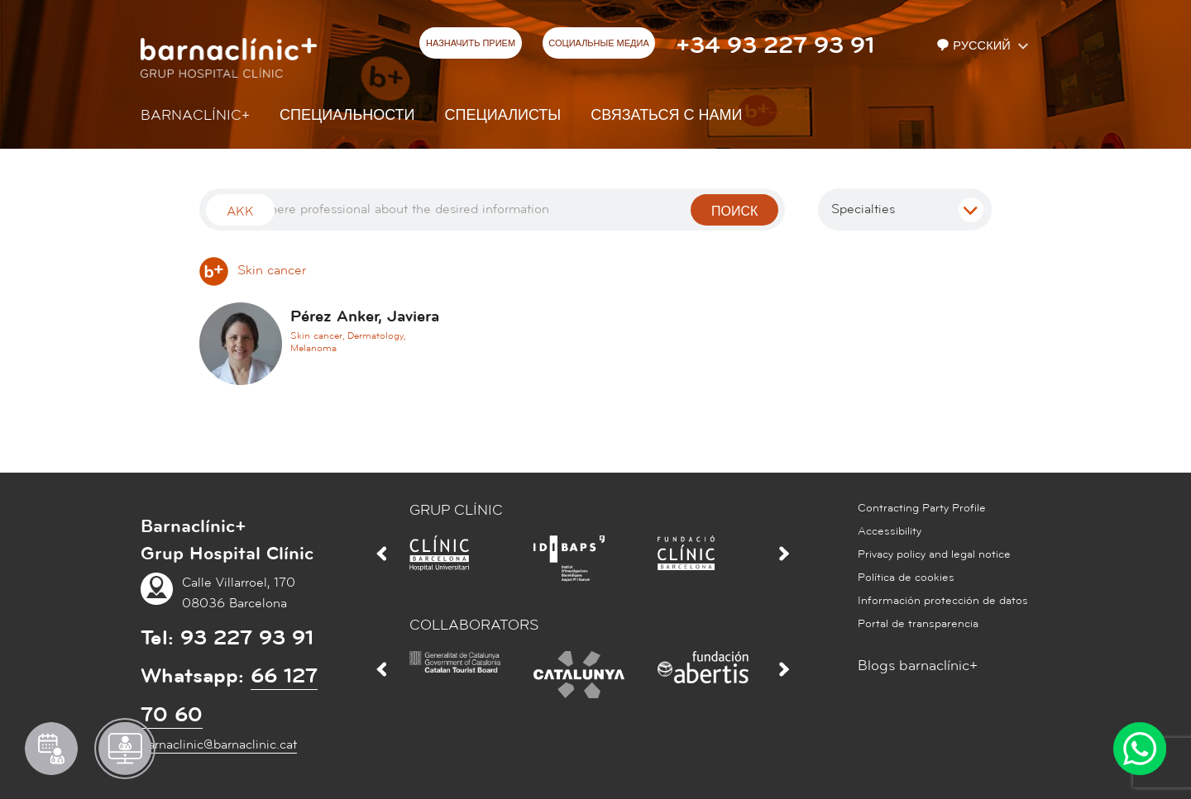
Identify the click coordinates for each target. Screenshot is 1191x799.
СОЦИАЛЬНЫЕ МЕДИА (598, 44)
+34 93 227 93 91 (775, 45)
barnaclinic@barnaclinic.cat (219, 744)
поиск (734, 211)
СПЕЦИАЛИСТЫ (503, 115)
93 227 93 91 (246, 638)
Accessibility (889, 531)
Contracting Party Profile (922, 508)
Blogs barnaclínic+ (918, 665)
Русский (975, 46)
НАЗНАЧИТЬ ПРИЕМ (470, 44)
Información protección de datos (943, 600)
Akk (240, 211)
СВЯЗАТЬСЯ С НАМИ (666, 115)
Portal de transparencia (918, 623)
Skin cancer (252, 270)
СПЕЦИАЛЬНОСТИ (347, 115)
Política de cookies (906, 577)
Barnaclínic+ (195, 115)
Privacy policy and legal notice (934, 554)
